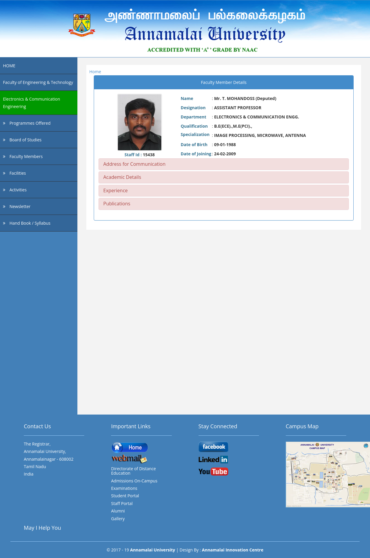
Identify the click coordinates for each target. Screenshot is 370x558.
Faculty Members (23, 156)
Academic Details (122, 177)
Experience (115, 190)
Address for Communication (134, 164)
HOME (9, 65)
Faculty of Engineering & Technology (38, 82)
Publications (116, 203)
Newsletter (17, 206)
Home (95, 71)
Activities (14, 190)
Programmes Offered (27, 123)
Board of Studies (22, 140)
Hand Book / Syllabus (27, 223)
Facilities (14, 173)
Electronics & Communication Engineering (31, 102)
